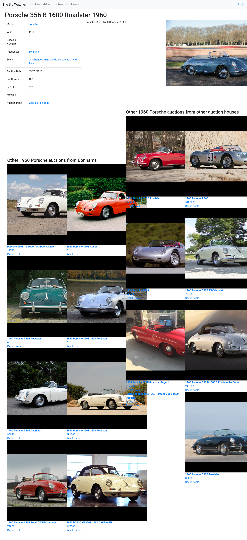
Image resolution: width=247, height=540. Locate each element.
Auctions (35, 4)
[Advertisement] (64, 133)
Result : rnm (153, 399)
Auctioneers (72, 4)
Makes (46, 4)
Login (241, 4)
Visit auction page (39, 102)
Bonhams (34, 51)
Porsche (33, 24)
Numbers (58, 4)
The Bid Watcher (14, 4)
